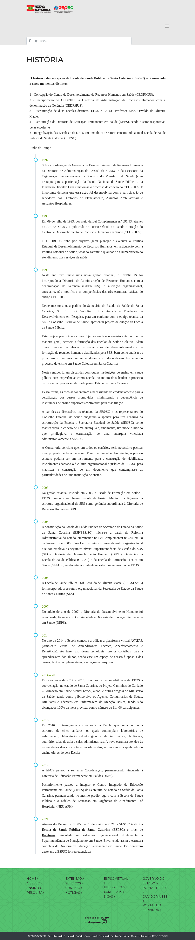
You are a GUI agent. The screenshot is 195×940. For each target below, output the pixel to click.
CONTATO (72, 888)
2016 (45, 720)
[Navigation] (167, 26)
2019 (45, 765)
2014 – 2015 (50, 675)
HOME (31, 879)
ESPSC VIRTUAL (116, 879)
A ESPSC (33, 883)
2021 (45, 819)
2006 (45, 577)
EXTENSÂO (73, 879)
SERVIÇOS (73, 883)
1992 (45, 160)
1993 (45, 216)
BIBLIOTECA (114, 887)
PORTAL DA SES (155, 888)
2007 (45, 606)
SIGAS (109, 896)
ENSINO (33, 888)
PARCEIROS (113, 892)
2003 (45, 487)
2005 (45, 522)
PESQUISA (34, 893)
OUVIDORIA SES (155, 896)
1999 (45, 270)
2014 (45, 635)
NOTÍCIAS (72, 893)
